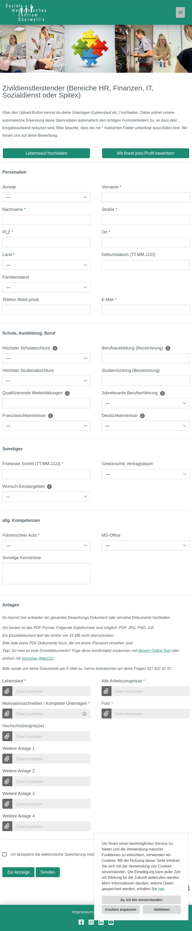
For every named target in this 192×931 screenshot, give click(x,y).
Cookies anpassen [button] (120, 909)
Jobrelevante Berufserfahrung (133, 393)
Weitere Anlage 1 (18, 748)
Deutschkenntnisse (123, 415)
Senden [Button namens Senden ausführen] (47, 872)
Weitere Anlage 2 (18, 771)
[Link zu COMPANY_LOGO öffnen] (26, 12)
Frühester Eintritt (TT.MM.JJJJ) (32, 463)
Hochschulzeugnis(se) (23, 725)
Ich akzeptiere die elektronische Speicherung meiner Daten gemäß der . (85, 854)
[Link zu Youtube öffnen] (111, 922)
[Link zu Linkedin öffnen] (101, 922)
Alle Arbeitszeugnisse (123, 681)
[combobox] (46, 197)
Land (8, 254)
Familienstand (15, 277)
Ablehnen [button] (162, 909)
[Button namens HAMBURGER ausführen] (180, 12)
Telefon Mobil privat (20, 299)
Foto (107, 703)
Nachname (14, 209)
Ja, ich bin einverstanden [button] (141, 900)
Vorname (111, 187)
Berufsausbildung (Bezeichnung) (136, 348)
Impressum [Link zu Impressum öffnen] (82, 911)
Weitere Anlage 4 (18, 816)
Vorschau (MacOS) (38, 658)
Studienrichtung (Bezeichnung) (131, 370)
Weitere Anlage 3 (18, 793)
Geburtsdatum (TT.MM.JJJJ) (128, 254)
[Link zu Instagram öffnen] (91, 922)
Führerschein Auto (21, 535)
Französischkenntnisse (27, 415)
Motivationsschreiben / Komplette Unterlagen (46, 703)
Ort (106, 232)
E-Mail (109, 299)
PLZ (7, 232)
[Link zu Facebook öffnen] (81, 922)
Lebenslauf (14, 681)
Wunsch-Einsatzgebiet (27, 486)
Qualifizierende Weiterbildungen (36, 393)
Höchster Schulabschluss (30, 348)
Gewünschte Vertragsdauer (127, 463)
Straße (109, 209)
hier (161, 889)
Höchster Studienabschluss (28, 370)
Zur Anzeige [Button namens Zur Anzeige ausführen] (18, 872)
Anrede (9, 187)
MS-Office (111, 535)
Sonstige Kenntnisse (21, 557)
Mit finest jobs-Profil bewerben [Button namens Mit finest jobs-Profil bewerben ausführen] (145, 153)
